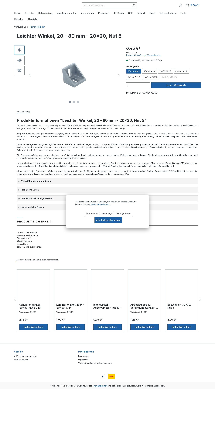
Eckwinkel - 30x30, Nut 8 (179, 315)
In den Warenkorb (176, 93)
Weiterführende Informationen (36, 189)
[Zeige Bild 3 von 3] (78, 110)
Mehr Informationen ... (101, 204)
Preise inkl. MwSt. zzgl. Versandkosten (143, 63)
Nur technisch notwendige (99, 213)
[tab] (23, 120)
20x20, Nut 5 (134, 79)
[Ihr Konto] (180, 9)
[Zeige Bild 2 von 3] (74, 110)
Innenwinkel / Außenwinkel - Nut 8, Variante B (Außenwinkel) (106, 315)
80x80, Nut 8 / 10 (169, 85)
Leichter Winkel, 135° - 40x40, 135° (70, 315)
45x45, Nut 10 (151, 85)
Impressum (83, 359)
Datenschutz (84, 356)
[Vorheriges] (29, 83)
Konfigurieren (123, 213)
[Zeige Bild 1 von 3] (70, 110)
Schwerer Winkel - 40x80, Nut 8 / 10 (30, 315)
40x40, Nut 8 (181, 79)
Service (18, 351)
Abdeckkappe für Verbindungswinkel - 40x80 (142, 315)
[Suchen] (140, 9)
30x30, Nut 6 (149, 79)
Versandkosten (100, 386)
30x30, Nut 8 (165, 79)
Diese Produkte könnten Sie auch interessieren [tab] (37, 268)
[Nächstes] (119, 83)
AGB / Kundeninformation (25, 356)
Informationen (86, 351)
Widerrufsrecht (21, 359)
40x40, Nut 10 (134, 85)
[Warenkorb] (192, 9)
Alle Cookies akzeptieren (108, 220)
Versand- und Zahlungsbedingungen (95, 363)
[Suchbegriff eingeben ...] (113, 9)
